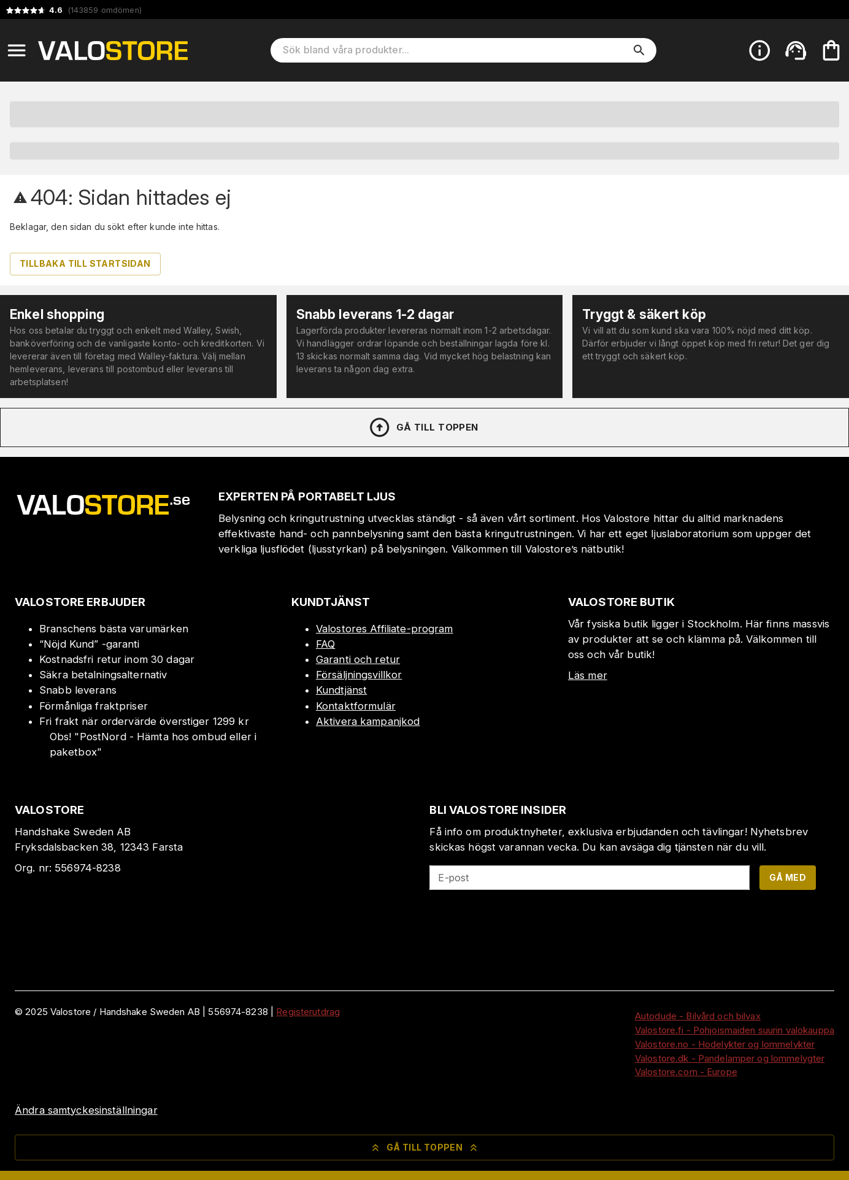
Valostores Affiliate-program (384, 629)
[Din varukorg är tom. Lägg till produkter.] (831, 50)
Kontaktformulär (356, 706)
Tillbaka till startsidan (85, 263)
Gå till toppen (423, 427)
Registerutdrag (308, 1011)
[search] (639, 50)
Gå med (787, 877)
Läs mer (587, 675)
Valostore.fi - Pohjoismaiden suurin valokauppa (734, 1030)
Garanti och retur (358, 659)
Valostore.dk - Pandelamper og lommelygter (729, 1058)
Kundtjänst (341, 690)
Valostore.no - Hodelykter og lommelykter (725, 1044)
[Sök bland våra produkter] (455, 50)
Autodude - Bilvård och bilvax (698, 1016)
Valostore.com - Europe (686, 1072)
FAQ (325, 644)
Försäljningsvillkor (359, 675)
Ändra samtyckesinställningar (86, 1110)
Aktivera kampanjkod (368, 721)
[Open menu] (16, 50)
